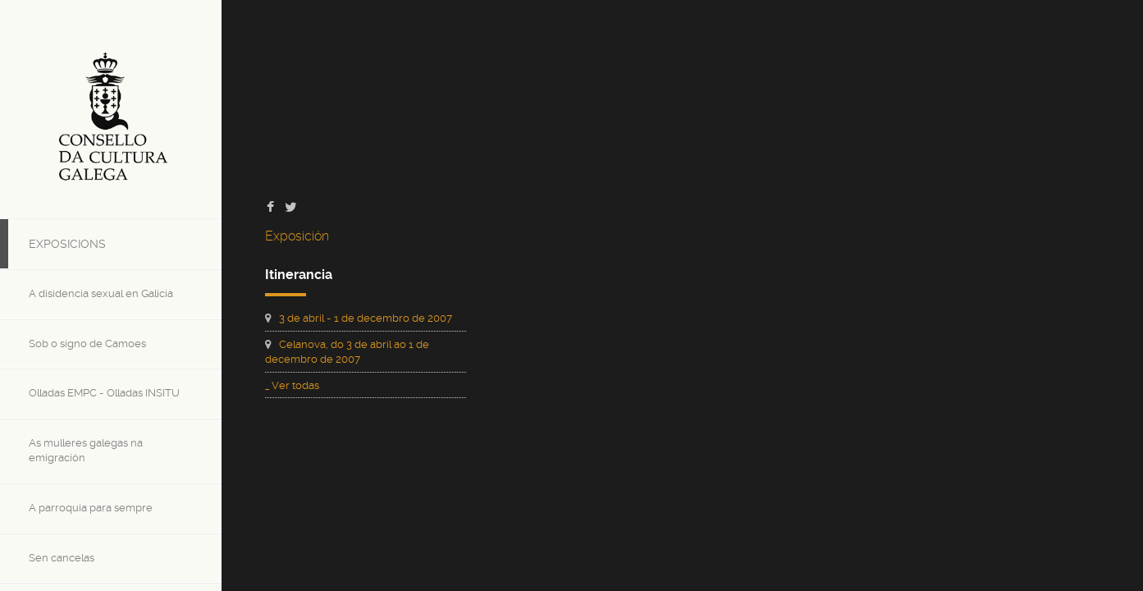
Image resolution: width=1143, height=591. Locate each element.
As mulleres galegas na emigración (86, 451)
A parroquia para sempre (91, 508)
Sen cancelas (61, 558)
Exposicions (67, 243)
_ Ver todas (292, 385)
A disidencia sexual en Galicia (101, 293)
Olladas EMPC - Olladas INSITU (104, 393)
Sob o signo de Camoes (87, 343)
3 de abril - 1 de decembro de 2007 (365, 318)
